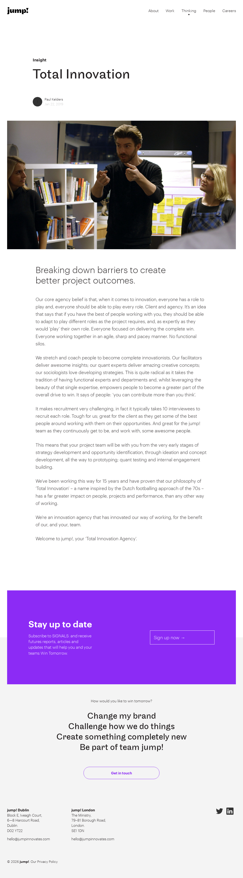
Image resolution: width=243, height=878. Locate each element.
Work (170, 10)
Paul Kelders (54, 99)
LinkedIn (230, 811)
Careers (229, 10)
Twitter (219, 811)
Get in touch (121, 773)
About (153, 10)
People (209, 10)
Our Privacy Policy (44, 862)
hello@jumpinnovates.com (28, 839)
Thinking (189, 10)
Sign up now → (169, 637)
